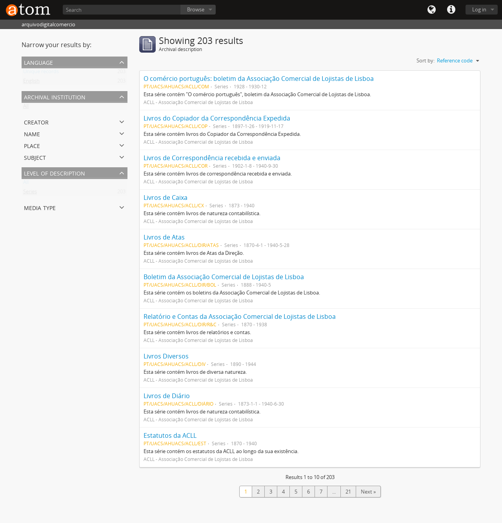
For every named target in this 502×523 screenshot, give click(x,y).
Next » (368, 491)
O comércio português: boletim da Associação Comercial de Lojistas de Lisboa (259, 78)
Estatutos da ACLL (170, 435)
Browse (195, 9)
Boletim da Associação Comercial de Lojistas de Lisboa (224, 276)
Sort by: (426, 60)
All (26, 107)
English (31, 82)
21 (348, 491)
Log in (479, 9)
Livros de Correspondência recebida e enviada (212, 158)
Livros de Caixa (165, 197)
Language (431, 10)
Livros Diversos (166, 356)
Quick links (451, 10)
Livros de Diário (167, 395)
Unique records (41, 73)
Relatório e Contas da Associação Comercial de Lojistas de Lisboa (240, 316)
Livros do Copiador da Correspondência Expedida (217, 118)
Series (30, 193)
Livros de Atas (164, 237)
